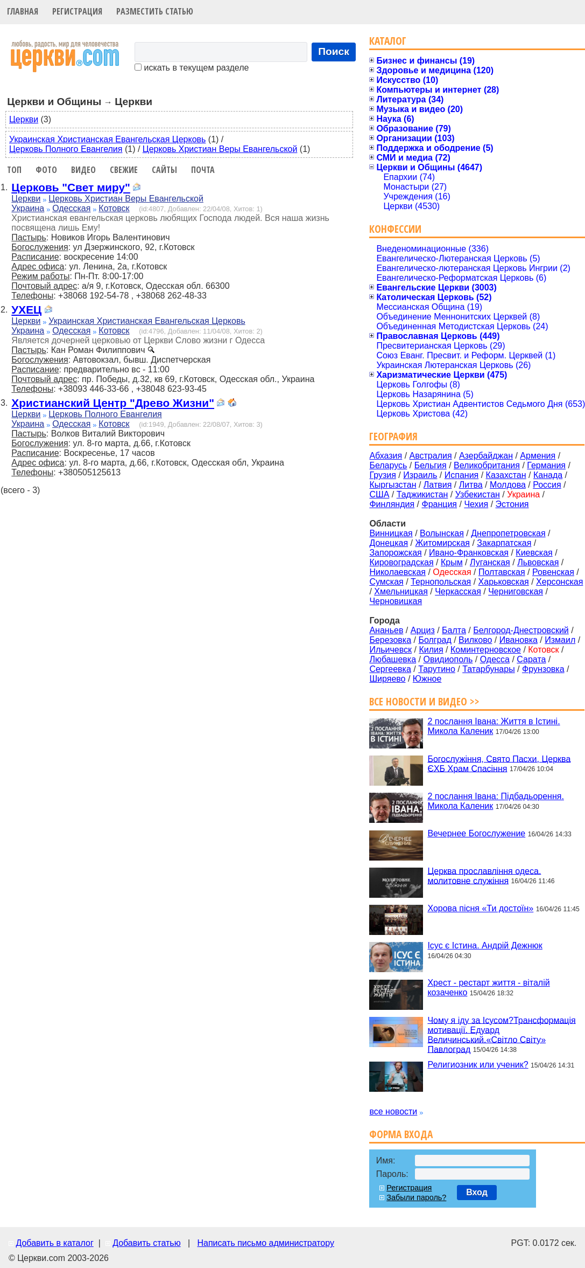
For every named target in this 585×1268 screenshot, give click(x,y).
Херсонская (559, 581)
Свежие (124, 170)
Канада (547, 475)
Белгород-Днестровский (521, 630)
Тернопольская (441, 581)
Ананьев (386, 630)
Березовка (390, 640)
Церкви (23, 119)
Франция (439, 504)
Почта (203, 170)
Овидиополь (448, 659)
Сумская (386, 581)
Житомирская (442, 543)
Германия (546, 465)
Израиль (420, 475)
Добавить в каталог (54, 1243)
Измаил (560, 640)
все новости (393, 1111)
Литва (471, 484)
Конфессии (395, 228)
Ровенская (553, 572)
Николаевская (397, 572)
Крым (452, 562)
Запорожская (395, 552)
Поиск (333, 51)
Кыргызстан (392, 484)
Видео (83, 170)
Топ (14, 170)
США (379, 494)
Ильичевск (390, 649)
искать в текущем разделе (192, 67)
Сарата (531, 659)
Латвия (438, 484)
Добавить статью (146, 1243)
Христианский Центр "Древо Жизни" (112, 403)
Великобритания (487, 465)
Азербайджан (486, 455)
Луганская (490, 562)
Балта (454, 630)
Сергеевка (390, 669)
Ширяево (387, 678)
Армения (537, 455)
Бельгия (430, 465)
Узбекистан (477, 494)
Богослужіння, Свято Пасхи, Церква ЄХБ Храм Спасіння (498, 763)
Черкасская (458, 591)
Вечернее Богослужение (476, 833)
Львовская (538, 562)
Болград (434, 640)
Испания (462, 475)
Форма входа (401, 1134)
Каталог (387, 40)
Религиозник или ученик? (477, 1064)
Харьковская (503, 581)
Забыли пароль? (416, 1197)
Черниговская (515, 591)
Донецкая (388, 543)
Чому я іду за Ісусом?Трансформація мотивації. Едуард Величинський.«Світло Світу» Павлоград (501, 1034)
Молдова (508, 484)
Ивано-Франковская (469, 552)
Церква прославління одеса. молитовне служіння (484, 875)
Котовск (113, 208)
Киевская (534, 552)
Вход (477, 1192)
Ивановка (518, 640)
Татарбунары (488, 669)
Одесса (495, 659)
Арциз (423, 630)
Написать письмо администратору (265, 1243)
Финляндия (391, 504)
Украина (27, 208)
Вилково (475, 640)
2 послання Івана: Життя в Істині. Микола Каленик (493, 726)
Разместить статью (154, 11)
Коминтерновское (485, 649)
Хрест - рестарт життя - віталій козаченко (488, 987)
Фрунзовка (543, 669)
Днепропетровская (508, 533)
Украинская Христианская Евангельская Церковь (107, 139)
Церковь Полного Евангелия (65, 149)
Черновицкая (395, 601)
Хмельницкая (401, 591)
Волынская (442, 533)
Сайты (164, 170)
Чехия (476, 504)
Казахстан (506, 475)
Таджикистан (422, 494)
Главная (22, 11)
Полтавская (501, 572)
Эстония (512, 504)
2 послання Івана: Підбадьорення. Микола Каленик (495, 801)
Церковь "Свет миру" (70, 187)
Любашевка (392, 659)
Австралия (431, 455)
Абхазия (385, 455)
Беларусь (388, 465)
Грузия (382, 475)
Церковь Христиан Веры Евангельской (220, 149)
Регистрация (77, 11)
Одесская (71, 208)
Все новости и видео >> (424, 701)
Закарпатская (504, 543)
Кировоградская (401, 562)
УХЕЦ (26, 309)
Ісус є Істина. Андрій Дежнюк (484, 945)
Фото (46, 170)
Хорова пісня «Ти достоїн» (480, 908)
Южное (427, 678)
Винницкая (390, 533)
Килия (431, 649)
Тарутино (436, 669)
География (393, 436)
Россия (547, 484)
